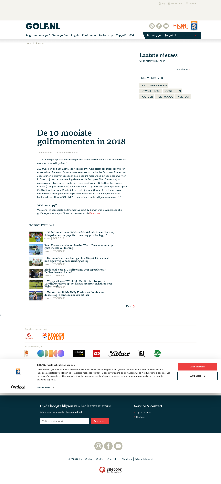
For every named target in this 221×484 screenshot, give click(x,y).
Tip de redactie (143, 412)
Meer (130, 305)
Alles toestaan (197, 457)
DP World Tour (151, 90)
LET (143, 85)
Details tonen (43, 478)
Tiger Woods (164, 96)
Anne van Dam (158, 85)
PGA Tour (147, 96)
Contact (140, 416)
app (163, 3)
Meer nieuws (182, 68)
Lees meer (49, 388)
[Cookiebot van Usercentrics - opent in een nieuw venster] (18, 478)
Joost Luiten (172, 90)
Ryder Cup (183, 96)
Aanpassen (197, 467)
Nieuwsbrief (177, 3)
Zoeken (192, 3)
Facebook (94, 213)
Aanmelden (100, 420)
